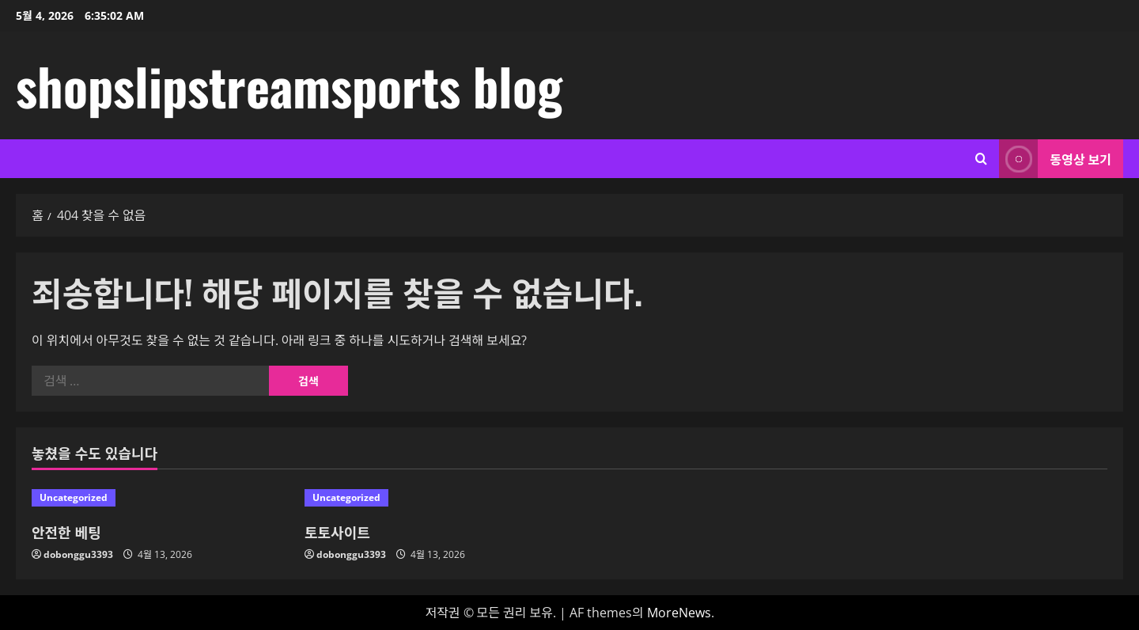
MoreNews (679, 612)
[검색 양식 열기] (981, 158)
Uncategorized (74, 497)
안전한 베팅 (66, 532)
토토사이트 (337, 532)
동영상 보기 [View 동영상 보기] (1055, 158)
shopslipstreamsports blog (289, 85)
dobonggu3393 (78, 554)
